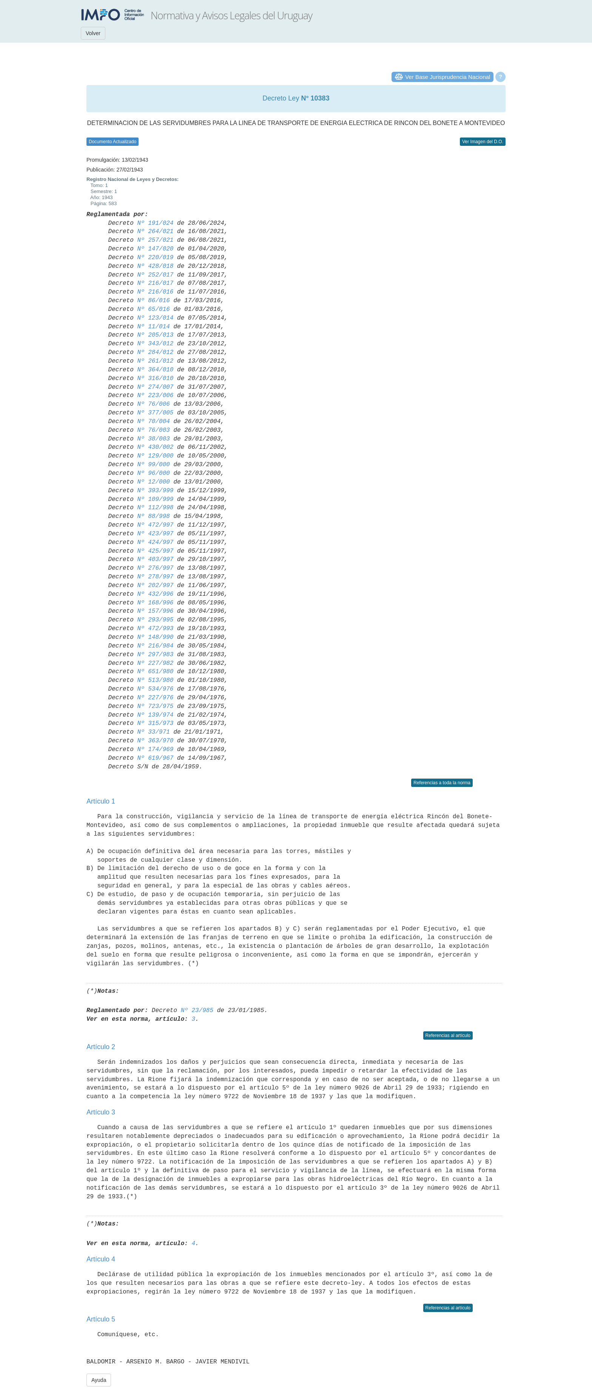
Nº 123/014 (155, 318)
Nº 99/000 (153, 464)
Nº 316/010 (155, 378)
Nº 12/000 (153, 482)
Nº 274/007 (155, 387)
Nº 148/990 (155, 637)
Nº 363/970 (155, 740)
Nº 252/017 (155, 275)
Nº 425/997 (155, 551)
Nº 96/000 (153, 473)
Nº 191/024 (155, 223)
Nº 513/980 (155, 680)
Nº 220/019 (155, 257)
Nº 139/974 (155, 715)
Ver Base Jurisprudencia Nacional (447, 77)
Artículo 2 (100, 1047)
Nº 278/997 (155, 576)
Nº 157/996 (155, 611)
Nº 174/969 (155, 749)
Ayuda (98, 1380)
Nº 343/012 (155, 343)
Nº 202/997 (155, 585)
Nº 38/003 (153, 439)
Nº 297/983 (155, 654)
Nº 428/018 (155, 266)
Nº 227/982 (155, 663)
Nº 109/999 (155, 499)
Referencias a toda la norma (441, 782)
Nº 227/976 (155, 697)
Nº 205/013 (155, 335)
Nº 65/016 (153, 309)
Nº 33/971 (153, 732)
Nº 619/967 (155, 758)
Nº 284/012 (155, 352)
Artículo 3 (100, 1112)
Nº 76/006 (153, 404)
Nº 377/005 (155, 413)
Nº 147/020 (155, 249)
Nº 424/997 (155, 542)
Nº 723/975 (155, 706)
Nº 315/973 (155, 723)
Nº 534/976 (155, 689)
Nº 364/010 (155, 369)
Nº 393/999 (155, 490)
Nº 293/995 (155, 620)
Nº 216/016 (155, 292)
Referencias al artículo (448, 1035)
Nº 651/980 (155, 671)
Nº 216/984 (155, 646)
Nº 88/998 (153, 516)
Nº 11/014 (153, 326)
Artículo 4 (100, 1259)
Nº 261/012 (155, 361)
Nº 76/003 (153, 430)
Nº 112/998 (155, 507)
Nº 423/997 (155, 533)
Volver (93, 33)
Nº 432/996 (155, 594)
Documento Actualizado (112, 141)
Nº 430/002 (155, 447)
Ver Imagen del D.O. (482, 141)
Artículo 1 (100, 801)
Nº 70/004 (153, 421)
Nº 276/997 (155, 568)
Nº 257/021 (155, 240)
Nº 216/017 (155, 283)
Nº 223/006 (155, 395)
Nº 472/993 (155, 628)
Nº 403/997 (155, 559)
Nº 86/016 (153, 300)
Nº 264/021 (155, 231)
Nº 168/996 (155, 603)
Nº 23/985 (197, 1010)
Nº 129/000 (155, 456)
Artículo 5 (100, 1319)
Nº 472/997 (155, 525)
